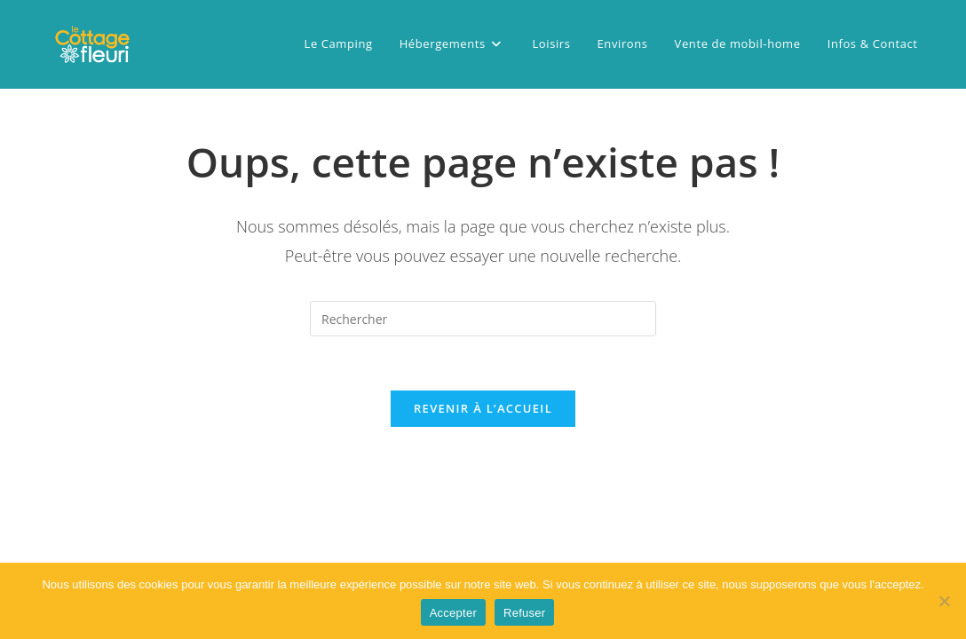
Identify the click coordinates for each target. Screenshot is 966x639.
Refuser (524, 612)
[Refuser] (944, 601)
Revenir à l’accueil (483, 408)
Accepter (453, 612)
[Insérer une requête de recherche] (483, 318)
